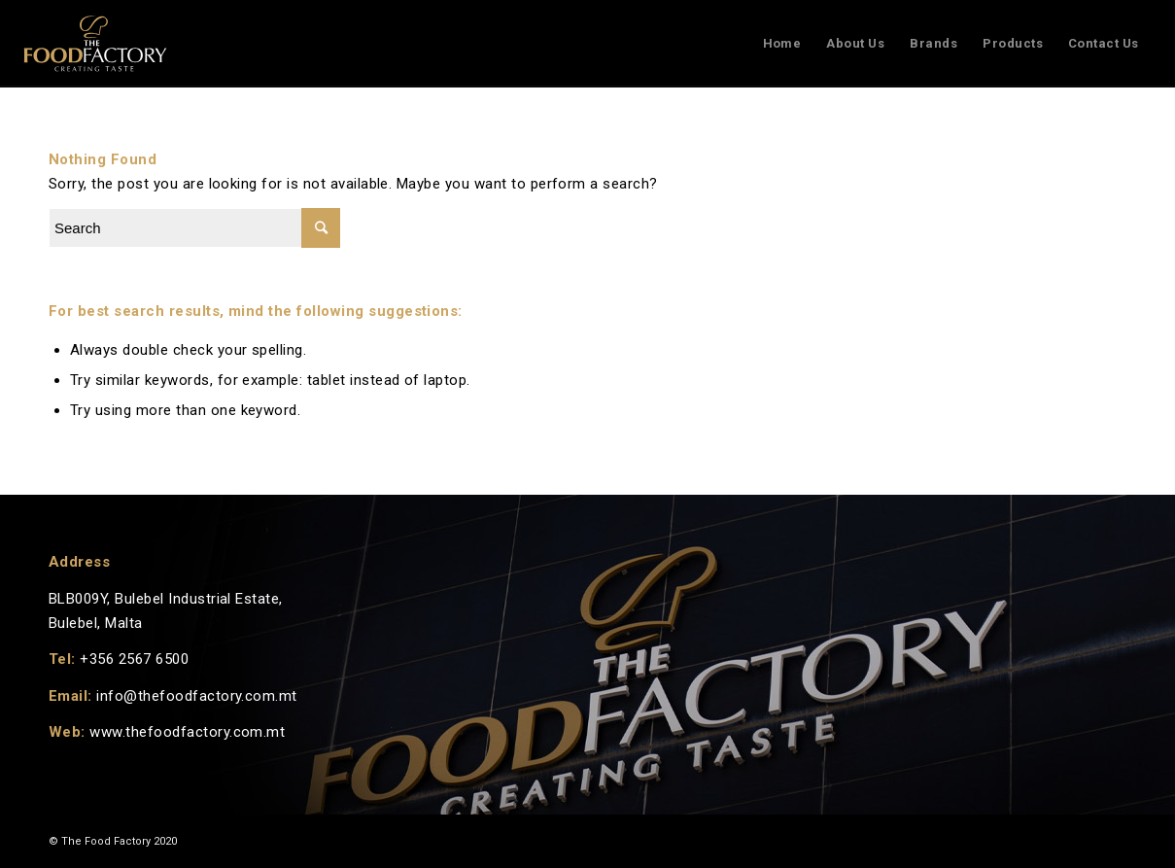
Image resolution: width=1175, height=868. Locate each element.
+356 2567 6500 (134, 659)
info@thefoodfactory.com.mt (196, 696)
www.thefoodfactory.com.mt (187, 732)
